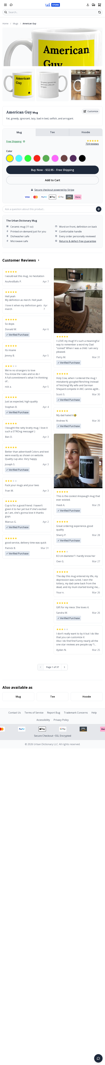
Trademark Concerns (76, 712)
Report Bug (53, 712)
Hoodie (86, 132)
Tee (52, 132)
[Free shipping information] (94, 5)
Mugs (15, 23)
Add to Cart (52, 180)
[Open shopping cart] (100, 5)
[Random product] (99, 12)
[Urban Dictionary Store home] (52, 4)
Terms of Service (33, 712)
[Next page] (64, 667)
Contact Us (14, 712)
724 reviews (92, 144)
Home (5, 23)
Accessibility (43, 720)
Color (9, 151)
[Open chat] (11, 5)
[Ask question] (98, 209)
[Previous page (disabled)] (41, 667)
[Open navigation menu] (5, 5)
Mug (19, 132)
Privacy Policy (61, 720)
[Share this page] (88, 5)
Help (94, 712)
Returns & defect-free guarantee (77, 241)
